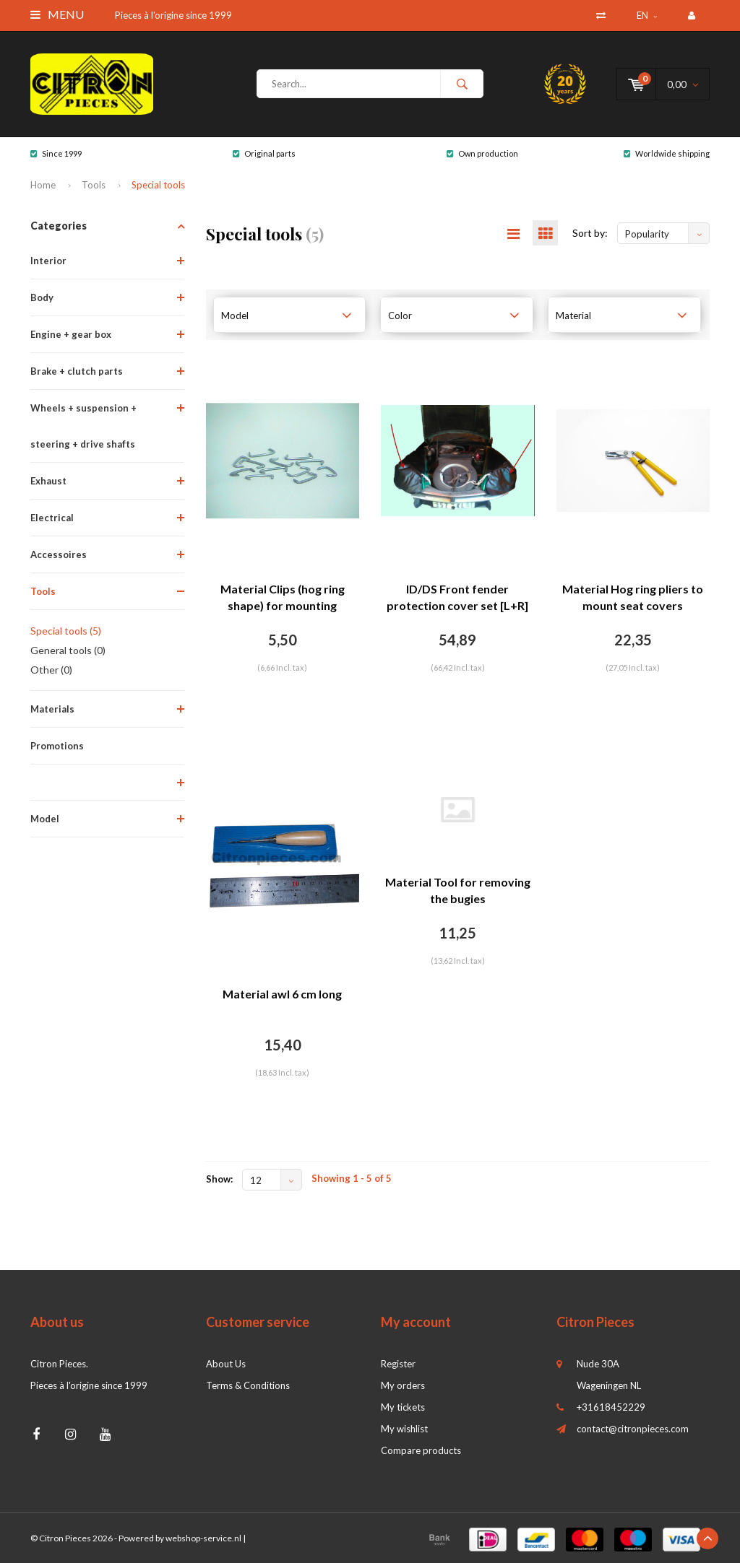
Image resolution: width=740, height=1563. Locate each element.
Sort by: (590, 233)
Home (43, 185)
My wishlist (404, 1428)
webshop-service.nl (203, 1538)
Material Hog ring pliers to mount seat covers (632, 597)
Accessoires (58, 554)
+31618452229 (611, 1407)
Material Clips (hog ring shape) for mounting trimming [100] (282, 598)
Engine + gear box (70, 334)
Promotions (57, 746)
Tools (94, 185)
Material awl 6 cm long (282, 994)
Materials (52, 709)
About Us (226, 1364)
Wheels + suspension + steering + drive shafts (83, 426)
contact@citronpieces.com (633, 1428)
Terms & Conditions (248, 1385)
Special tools (158, 185)
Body (41, 297)
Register (398, 1364)
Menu (57, 14)
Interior (48, 260)
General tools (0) (68, 650)
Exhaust (48, 481)
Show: (219, 1179)
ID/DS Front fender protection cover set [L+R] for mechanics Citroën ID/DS (458, 598)
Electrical (52, 517)
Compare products (421, 1450)
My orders (403, 1385)
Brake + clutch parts (76, 371)
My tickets (403, 1407)
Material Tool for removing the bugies (457, 890)
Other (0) (51, 669)
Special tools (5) (65, 630)
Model (44, 818)
